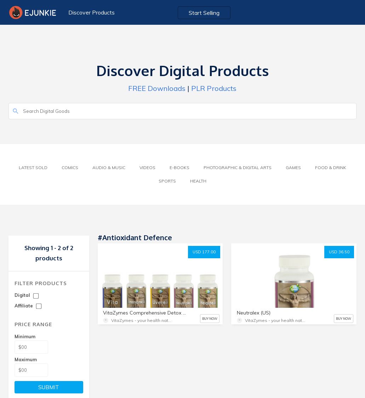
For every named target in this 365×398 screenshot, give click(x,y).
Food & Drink (330, 167)
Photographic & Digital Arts (238, 167)
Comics (70, 167)
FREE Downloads (157, 88)
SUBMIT (48, 387)
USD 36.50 (339, 251)
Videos (147, 167)
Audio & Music (108, 167)
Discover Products (91, 12)
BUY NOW (209, 319)
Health (198, 181)
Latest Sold (33, 167)
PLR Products (213, 88)
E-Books (179, 167)
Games (293, 167)
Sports (167, 181)
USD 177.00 (204, 251)
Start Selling (204, 12)
